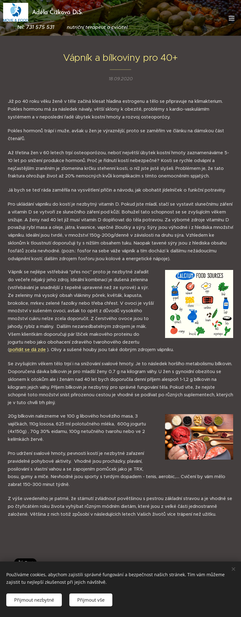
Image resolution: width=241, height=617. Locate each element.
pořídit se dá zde (27, 349)
